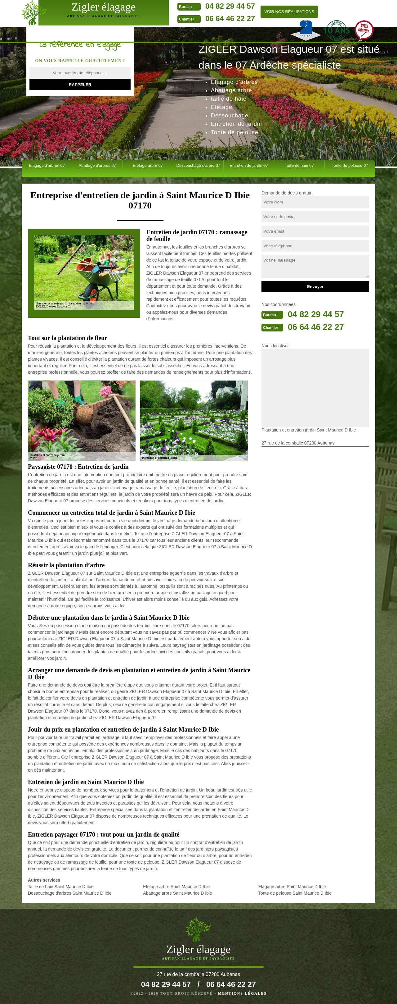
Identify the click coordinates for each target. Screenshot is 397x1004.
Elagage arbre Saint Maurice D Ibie (292, 886)
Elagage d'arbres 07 (47, 165)
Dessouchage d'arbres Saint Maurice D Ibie (70, 893)
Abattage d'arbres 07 (97, 165)
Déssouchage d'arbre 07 (198, 165)
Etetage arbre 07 (148, 165)
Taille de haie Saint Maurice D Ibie (61, 886)
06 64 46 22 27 (195, 18)
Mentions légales (242, 993)
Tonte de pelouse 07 (350, 165)
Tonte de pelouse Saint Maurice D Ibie (295, 893)
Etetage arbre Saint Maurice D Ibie (176, 886)
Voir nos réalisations (254, 11)
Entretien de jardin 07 (249, 165)
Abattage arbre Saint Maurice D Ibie (177, 893)
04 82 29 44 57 (195, 6)
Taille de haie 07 (299, 165)
